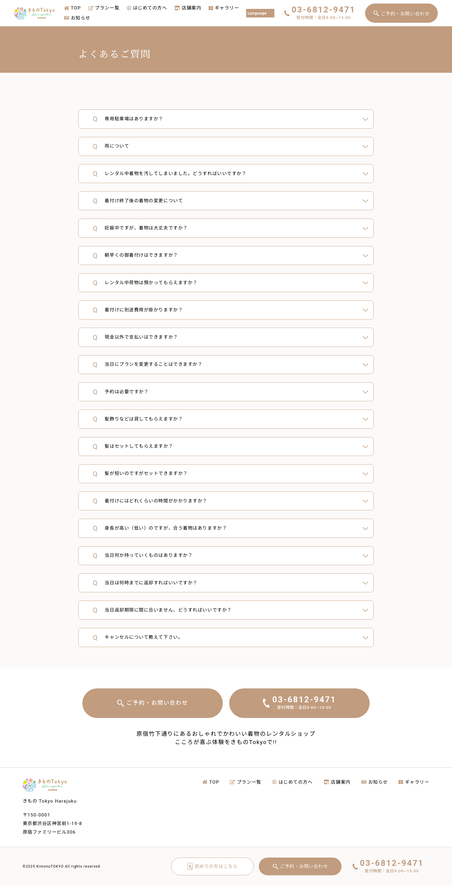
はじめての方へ (147, 8)
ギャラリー (224, 8)
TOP (72, 8)
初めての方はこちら (212, 876)
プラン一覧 (103, 8)
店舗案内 (187, 8)
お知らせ (77, 18)
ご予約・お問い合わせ (405, 14)
